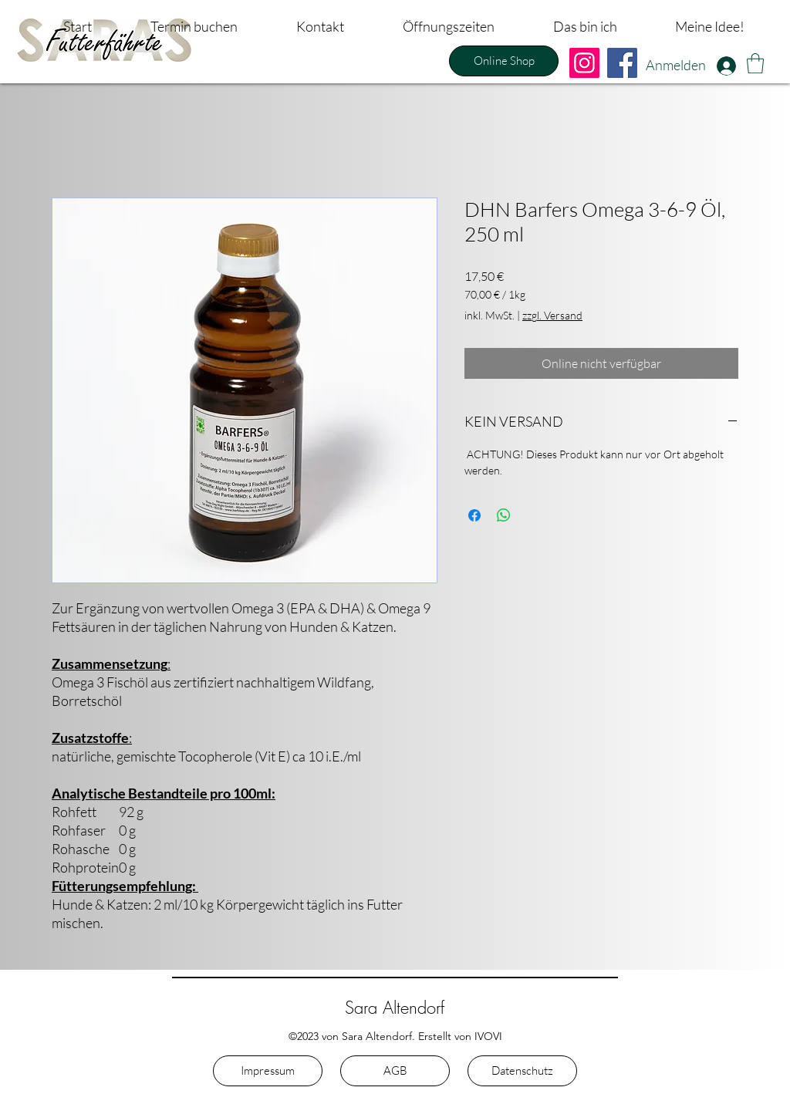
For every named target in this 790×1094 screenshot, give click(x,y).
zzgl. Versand (552, 315)
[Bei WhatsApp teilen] (504, 515)
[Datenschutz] (522, 1070)
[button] (755, 63)
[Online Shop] (504, 61)
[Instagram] (584, 63)
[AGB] (395, 1070)
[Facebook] (622, 63)
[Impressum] (267, 1070)
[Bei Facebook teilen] (474, 515)
